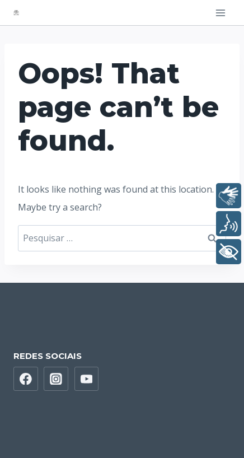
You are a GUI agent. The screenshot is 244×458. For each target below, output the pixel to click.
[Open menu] (220, 12)
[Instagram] (56, 379)
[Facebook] (25, 379)
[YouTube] (86, 379)
